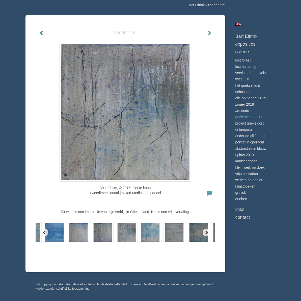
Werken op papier (248, 180)
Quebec (241, 199)
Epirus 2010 (244, 155)
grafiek (240, 193)
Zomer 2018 (244, 104)
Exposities (245, 44)
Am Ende (242, 111)
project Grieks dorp (249, 123)
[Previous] (44, 232)
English (238, 24)
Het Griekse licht (247, 85)
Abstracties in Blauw (250, 148)
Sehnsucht (243, 92)
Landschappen (246, 161)
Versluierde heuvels (250, 73)
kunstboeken (245, 186)
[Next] (206, 232)
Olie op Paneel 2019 (250, 98)
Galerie (242, 51)
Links (239, 209)
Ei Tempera (243, 130)
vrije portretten (246, 174)
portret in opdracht (249, 142)
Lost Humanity (245, 67)
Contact (242, 217)
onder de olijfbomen (250, 136)
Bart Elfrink (196, 5)
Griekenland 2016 (248, 117)
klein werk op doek (250, 167)
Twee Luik (242, 79)
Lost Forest (243, 60)
